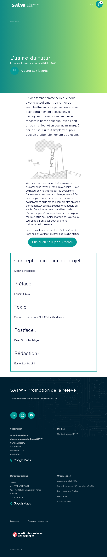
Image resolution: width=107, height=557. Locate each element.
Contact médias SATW (67, 434)
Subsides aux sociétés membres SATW (75, 486)
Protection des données (38, 521)
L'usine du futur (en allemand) (52, 242)
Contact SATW (64, 501)
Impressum (14, 521)
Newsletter (62, 496)
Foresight (15, 63)
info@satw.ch (16, 454)
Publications (15, 21)
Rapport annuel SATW (67, 491)
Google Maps (22, 460)
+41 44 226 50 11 (17, 450)
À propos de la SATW (67, 481)
